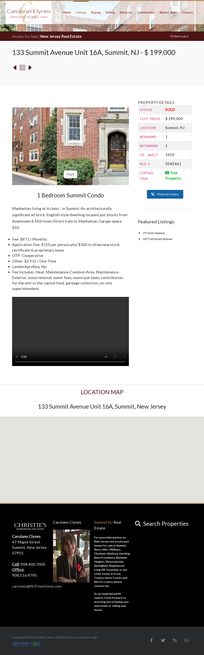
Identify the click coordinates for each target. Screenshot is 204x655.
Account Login (88, 637)
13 (122, 111)
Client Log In (179, 36)
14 (125, 111)
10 (111, 111)
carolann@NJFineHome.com (36, 586)
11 (115, 111)
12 (118, 111)
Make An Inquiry (165, 194)
